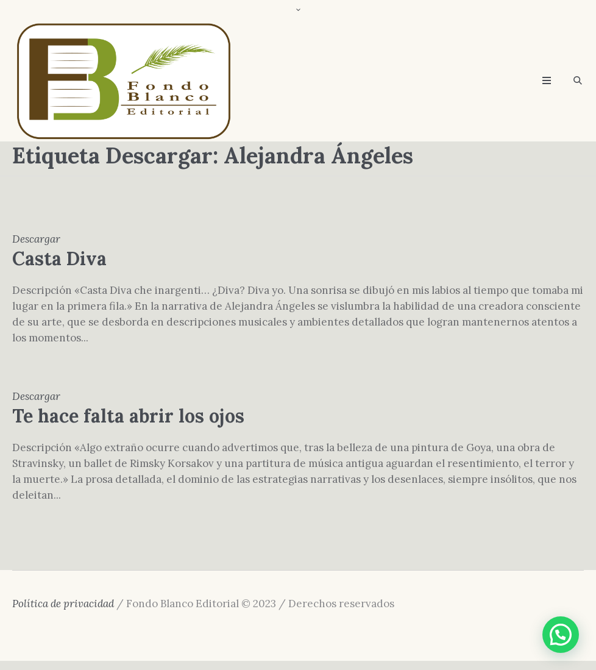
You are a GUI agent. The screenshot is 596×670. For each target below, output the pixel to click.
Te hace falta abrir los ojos (128, 415)
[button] (560, 634)
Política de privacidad (63, 603)
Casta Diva (59, 258)
